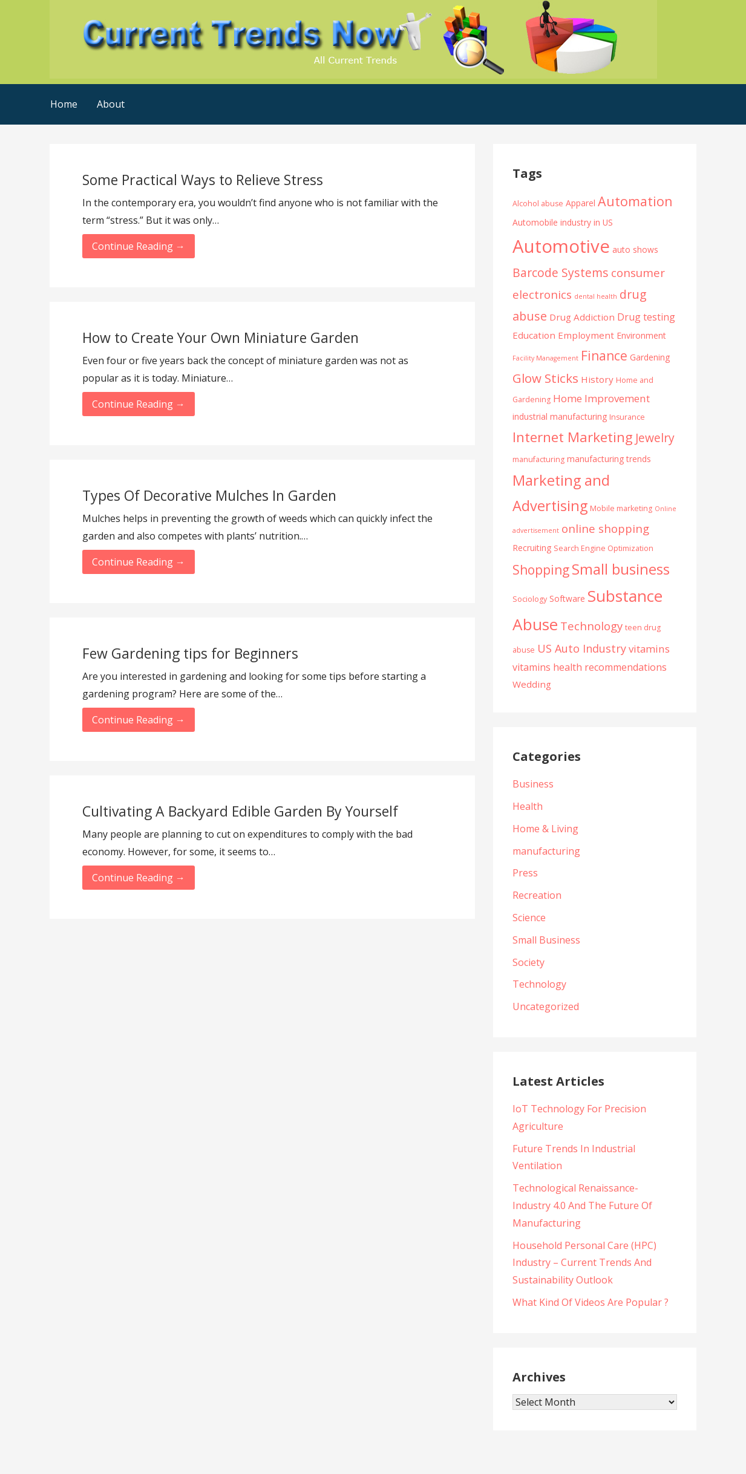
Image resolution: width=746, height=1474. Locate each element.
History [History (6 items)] (597, 379)
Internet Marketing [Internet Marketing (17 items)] (572, 437)
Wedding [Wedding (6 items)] (531, 684)
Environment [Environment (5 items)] (641, 335)
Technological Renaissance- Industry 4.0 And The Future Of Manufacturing (582, 1205)
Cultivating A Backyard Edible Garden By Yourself (240, 811)
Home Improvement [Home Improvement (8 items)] (601, 398)
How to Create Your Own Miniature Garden (220, 337)
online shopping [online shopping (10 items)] (605, 528)
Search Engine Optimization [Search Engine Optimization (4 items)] (603, 548)
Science (529, 917)
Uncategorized (545, 1006)
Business (533, 784)
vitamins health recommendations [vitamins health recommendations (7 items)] (589, 667)
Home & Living (545, 828)
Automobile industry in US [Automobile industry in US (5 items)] (562, 222)
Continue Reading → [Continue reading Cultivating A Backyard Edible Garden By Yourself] (138, 877)
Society (528, 962)
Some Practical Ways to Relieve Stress (202, 179)
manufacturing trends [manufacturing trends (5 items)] (609, 459)
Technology (539, 984)
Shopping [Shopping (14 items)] (540, 569)
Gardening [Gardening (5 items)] (650, 357)
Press (525, 872)
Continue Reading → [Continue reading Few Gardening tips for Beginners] (138, 719)
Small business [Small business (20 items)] (621, 569)
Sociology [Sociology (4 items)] (529, 599)
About (111, 104)
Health (527, 806)
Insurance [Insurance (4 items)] (627, 417)
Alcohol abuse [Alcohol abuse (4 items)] (537, 203)
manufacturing (546, 851)
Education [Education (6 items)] (533, 335)
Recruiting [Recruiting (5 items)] (531, 547)
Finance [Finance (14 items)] (604, 355)
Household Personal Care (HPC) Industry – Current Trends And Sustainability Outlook (584, 1263)
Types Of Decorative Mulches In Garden (209, 495)
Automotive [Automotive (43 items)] (561, 246)
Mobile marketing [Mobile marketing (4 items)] (621, 508)
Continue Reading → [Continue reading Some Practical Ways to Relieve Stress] (138, 246)
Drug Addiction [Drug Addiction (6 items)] (582, 317)
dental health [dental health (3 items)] (595, 296)
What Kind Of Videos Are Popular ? (590, 1302)
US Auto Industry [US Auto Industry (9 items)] (581, 648)
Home (63, 104)
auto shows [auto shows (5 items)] (635, 249)
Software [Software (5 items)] (567, 598)
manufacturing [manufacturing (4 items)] (538, 459)
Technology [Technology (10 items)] (591, 625)
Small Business (546, 940)
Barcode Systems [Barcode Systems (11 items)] (560, 272)
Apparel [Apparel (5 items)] (580, 203)
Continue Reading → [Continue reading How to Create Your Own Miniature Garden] (138, 404)
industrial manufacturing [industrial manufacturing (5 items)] (559, 416)
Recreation (536, 895)
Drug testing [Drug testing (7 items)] (646, 317)
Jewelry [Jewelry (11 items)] (655, 437)
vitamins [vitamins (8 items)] (649, 649)
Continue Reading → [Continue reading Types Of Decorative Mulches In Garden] (138, 562)
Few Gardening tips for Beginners (190, 653)
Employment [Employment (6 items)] (586, 335)
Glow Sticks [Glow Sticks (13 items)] (545, 378)
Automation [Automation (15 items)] (635, 201)
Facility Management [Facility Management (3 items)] (545, 358)
